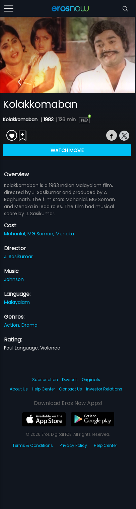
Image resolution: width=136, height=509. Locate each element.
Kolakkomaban (21, 119)
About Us (19, 389)
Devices (70, 379)
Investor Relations (104, 389)
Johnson (14, 279)
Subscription (45, 379)
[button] (19, 82)
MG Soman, (41, 233)
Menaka (65, 233)
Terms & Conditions (32, 445)
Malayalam (17, 302)
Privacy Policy (73, 445)
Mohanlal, (15, 233)
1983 (49, 119)
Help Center (43, 389)
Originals (91, 379)
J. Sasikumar (18, 256)
